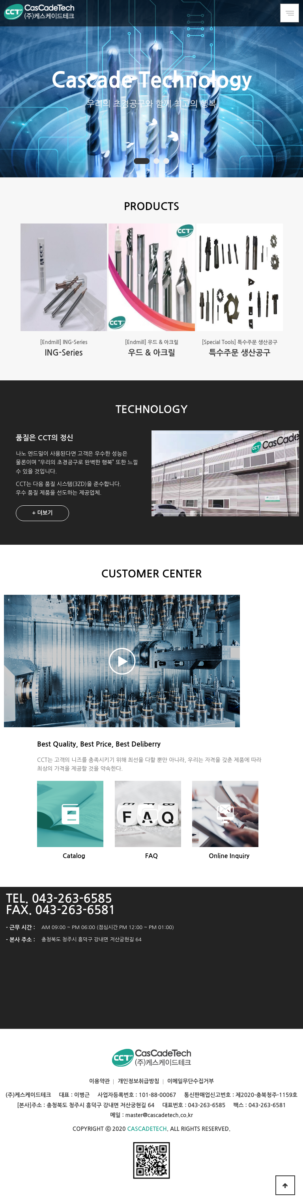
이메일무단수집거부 (190, 1081)
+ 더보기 (42, 513)
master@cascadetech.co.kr (159, 1115)
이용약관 (99, 1081)
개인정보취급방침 (138, 1081)
